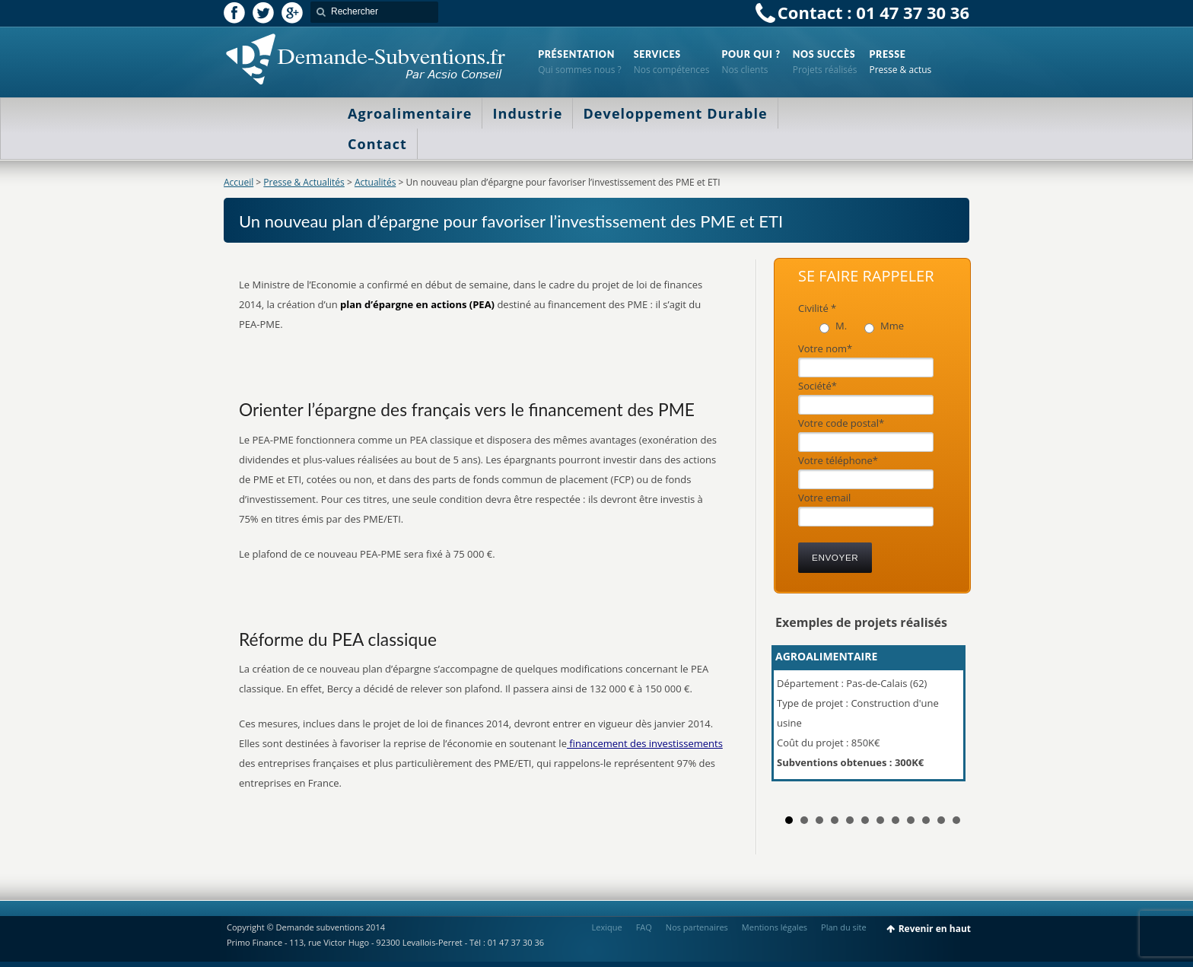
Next (949, 720)
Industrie (527, 113)
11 (941, 820)
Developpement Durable (675, 113)
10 (926, 820)
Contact (377, 143)
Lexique (607, 927)
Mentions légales (774, 927)
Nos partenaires (697, 927)
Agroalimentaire (410, 113)
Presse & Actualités (303, 182)
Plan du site (844, 927)
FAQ (644, 927)
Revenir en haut (935, 928)
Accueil (238, 182)
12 (956, 820)
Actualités (375, 182)
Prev (795, 720)
